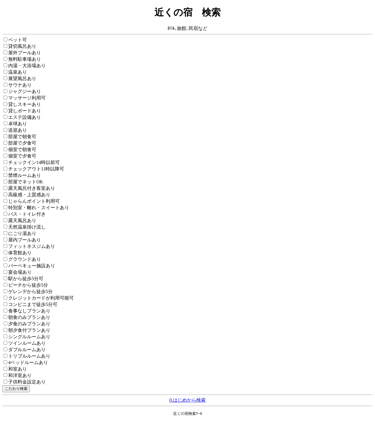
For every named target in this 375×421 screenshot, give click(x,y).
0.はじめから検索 (187, 400)
